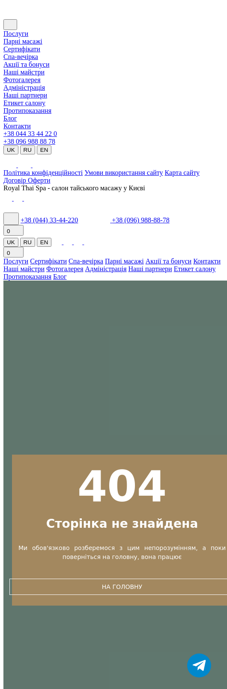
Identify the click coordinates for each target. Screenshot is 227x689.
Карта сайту (182, 172)
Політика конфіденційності (43, 172)
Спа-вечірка (86, 261)
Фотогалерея (22, 79)
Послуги (15, 33)
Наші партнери (25, 95)
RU (28, 150)
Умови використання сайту (123, 172)
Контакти (17, 126)
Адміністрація (24, 87)
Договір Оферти (26, 180)
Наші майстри (24, 72)
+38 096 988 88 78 (29, 141)
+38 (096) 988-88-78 (140, 220)
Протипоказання (27, 110)
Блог (10, 118)
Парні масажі (22, 41)
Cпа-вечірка (20, 56)
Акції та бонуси (26, 64)
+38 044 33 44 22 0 (30, 133)
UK (11, 150)
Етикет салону (24, 102)
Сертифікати (21, 49)
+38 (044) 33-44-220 (49, 220)
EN (44, 150)
